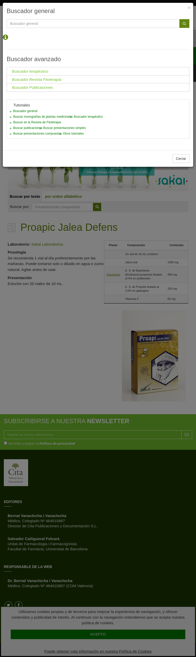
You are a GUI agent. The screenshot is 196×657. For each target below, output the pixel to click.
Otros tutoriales (73, 133)
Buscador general (25, 111)
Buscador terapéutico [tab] (30, 71)
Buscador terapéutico (88, 116)
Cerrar (181, 159)
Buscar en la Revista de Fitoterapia (37, 122)
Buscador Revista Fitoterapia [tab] (36, 79)
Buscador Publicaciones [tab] (32, 87)
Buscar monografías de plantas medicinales (43, 116)
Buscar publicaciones (27, 128)
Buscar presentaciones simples (64, 128)
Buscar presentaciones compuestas (37, 133)
